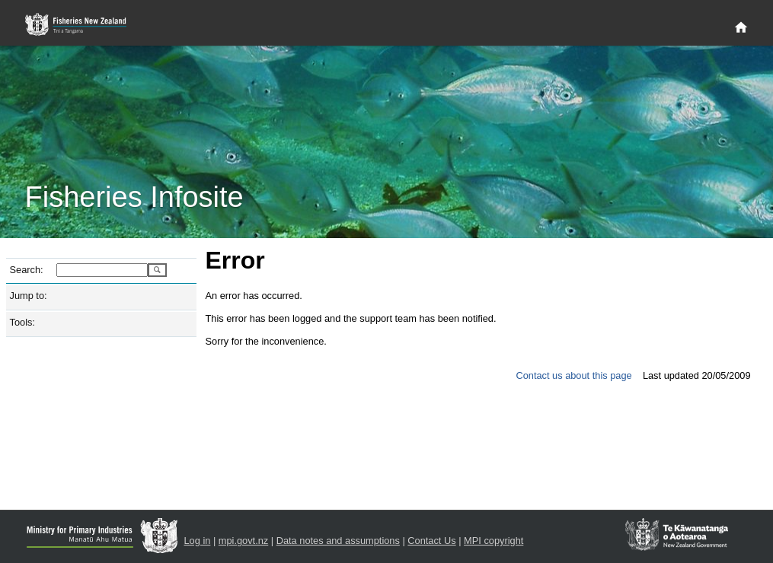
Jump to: (28, 295)
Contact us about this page (573, 375)
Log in (197, 540)
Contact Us (431, 540)
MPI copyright (493, 540)
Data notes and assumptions (338, 540)
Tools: (22, 322)
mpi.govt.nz (243, 540)
